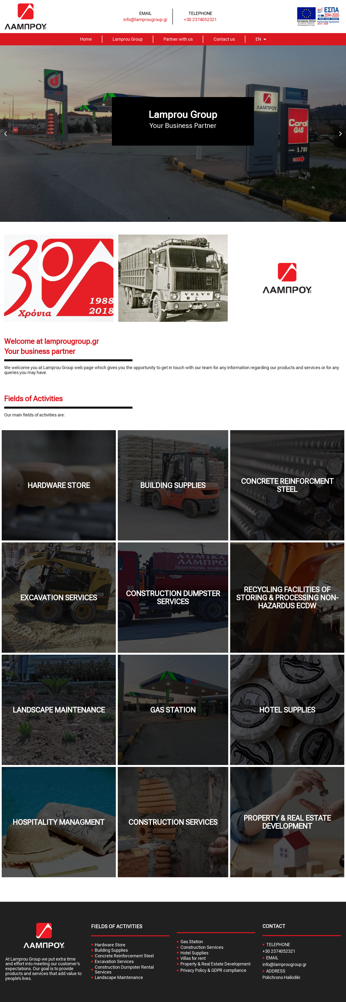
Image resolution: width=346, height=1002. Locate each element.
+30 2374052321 (200, 19)
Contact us (224, 39)
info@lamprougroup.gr (145, 19)
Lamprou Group (128, 39)
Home (86, 39)
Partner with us (178, 39)
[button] (168, 218)
